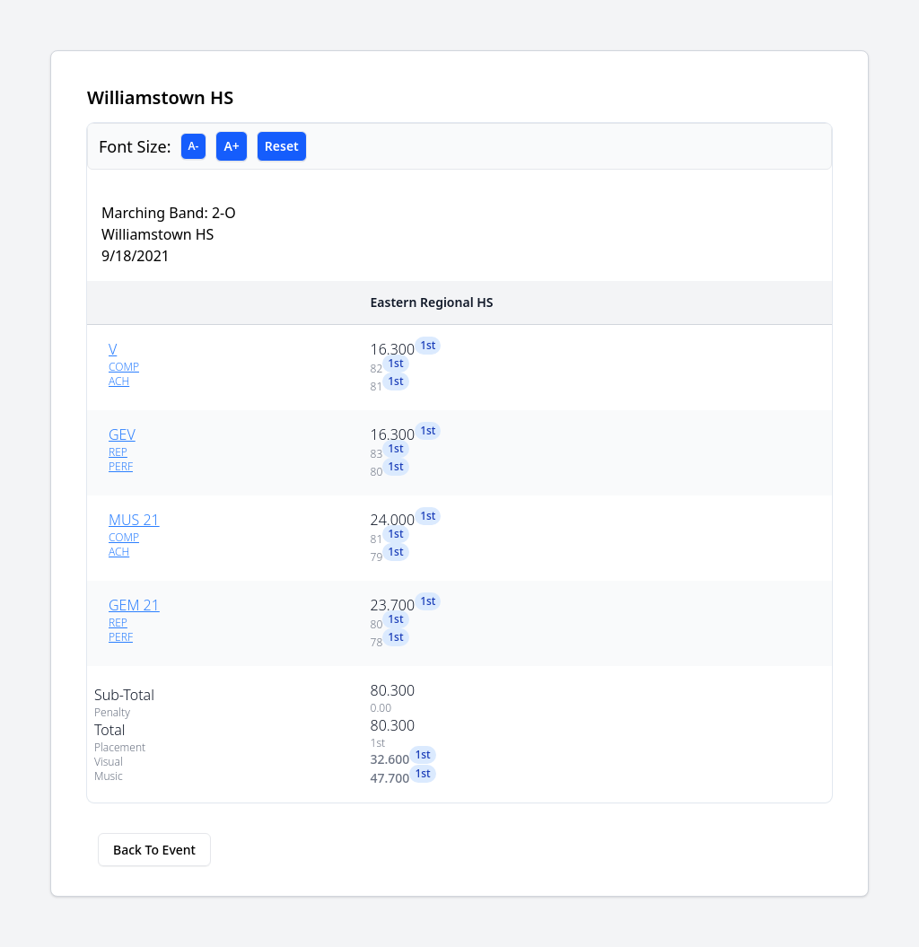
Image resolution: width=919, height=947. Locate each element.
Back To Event (154, 849)
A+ (231, 145)
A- (193, 145)
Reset (282, 145)
